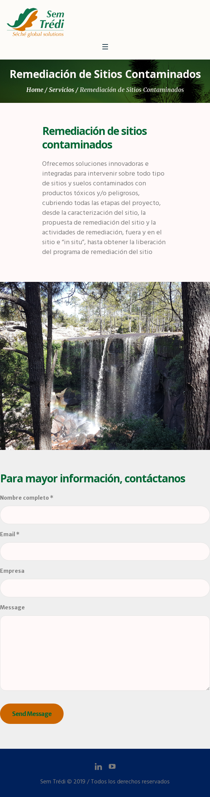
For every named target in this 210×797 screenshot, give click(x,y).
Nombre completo (26, 497)
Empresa (12, 571)
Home (34, 89)
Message (12, 607)
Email (10, 534)
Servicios (61, 89)
